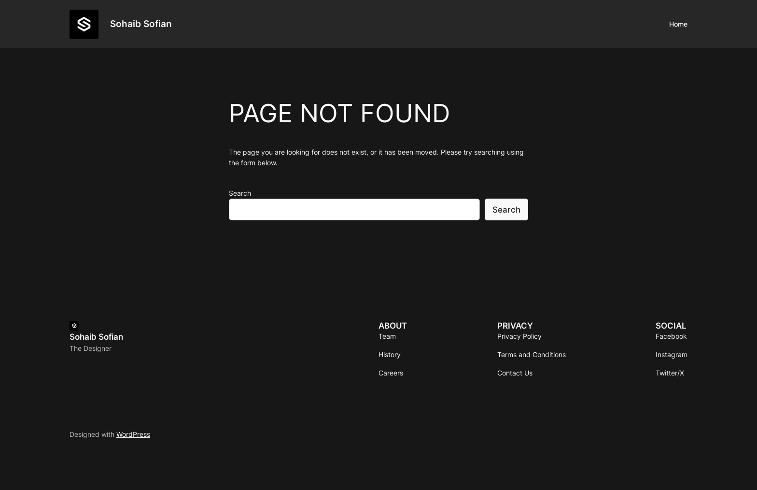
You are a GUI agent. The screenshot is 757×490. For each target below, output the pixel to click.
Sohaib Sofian (141, 23)
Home (678, 24)
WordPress (133, 434)
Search (240, 193)
